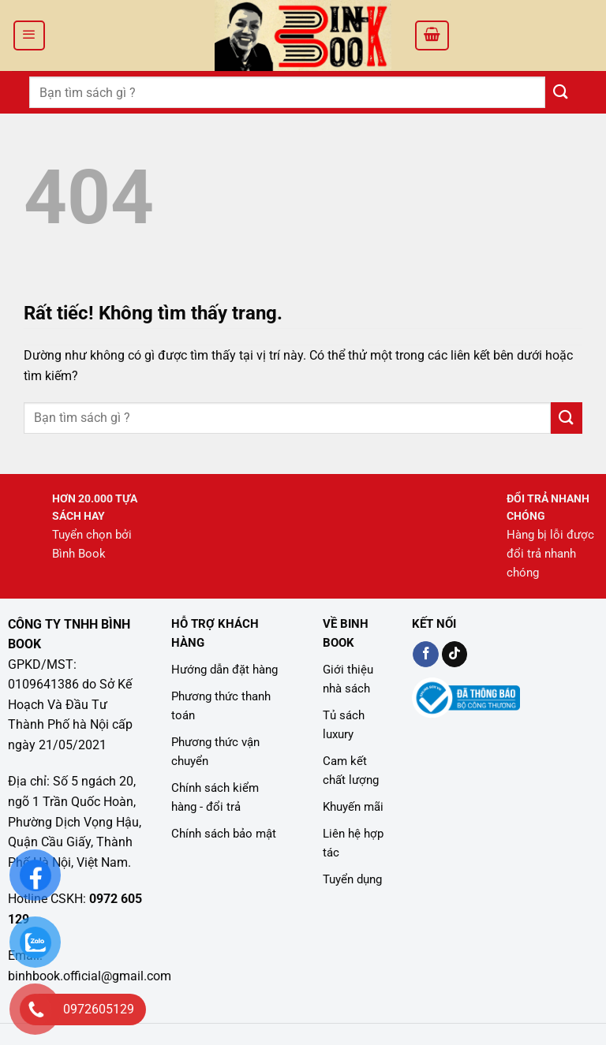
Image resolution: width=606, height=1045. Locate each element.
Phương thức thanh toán (221, 705)
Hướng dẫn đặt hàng (224, 669)
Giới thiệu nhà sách (348, 679)
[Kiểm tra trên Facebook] (426, 654)
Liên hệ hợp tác (353, 843)
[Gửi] (561, 92)
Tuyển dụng (352, 879)
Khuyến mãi (353, 807)
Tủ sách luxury (344, 724)
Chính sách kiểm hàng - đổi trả (215, 797)
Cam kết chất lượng (351, 770)
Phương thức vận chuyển (215, 751)
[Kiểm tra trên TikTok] (455, 654)
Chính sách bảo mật (223, 834)
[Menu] (29, 35)
